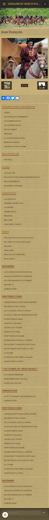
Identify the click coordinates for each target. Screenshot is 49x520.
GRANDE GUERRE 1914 (13, 203)
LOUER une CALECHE (13, 383)
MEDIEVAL (8, 216)
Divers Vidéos (9, 259)
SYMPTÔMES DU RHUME (14, 336)
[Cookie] (5, 515)
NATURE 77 (8, 285)
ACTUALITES (9, 173)
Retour (24, 85)
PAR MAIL (8, 160)
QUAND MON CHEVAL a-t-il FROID (18, 340)
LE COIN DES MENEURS (13, 374)
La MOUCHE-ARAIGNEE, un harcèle (18, 357)
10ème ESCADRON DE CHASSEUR (18, 276)
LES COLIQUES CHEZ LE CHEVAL (17, 311)
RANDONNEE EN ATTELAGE (15, 379)
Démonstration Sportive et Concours (18, 237)
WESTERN (8, 220)
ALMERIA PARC (10, 289)
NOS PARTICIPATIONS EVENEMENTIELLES (22, 177)
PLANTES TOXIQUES (13, 323)
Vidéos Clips (9, 250)
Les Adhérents (10, 199)
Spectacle (8, 246)
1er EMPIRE (8, 207)
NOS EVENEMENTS (12, 181)
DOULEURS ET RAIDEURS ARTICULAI (19, 344)
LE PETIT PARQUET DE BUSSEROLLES (20, 396)
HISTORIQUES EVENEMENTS (16, 117)
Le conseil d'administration (14, 138)
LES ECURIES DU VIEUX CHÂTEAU (18, 272)
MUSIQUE (8, 134)
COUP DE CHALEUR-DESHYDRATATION (20, 315)
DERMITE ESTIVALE (12, 332)
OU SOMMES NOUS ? (12, 121)
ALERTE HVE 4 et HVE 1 (13, 361)
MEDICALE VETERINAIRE (14, 254)
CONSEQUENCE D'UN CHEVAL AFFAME (20, 302)
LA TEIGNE (8, 353)
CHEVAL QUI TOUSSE (13, 327)
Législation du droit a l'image (15, 146)
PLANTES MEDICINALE (13, 319)
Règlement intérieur (12, 142)
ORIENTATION (10, 400)
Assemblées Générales (13, 186)
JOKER (7, 112)
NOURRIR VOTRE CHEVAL (15, 306)
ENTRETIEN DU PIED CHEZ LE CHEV (19, 349)
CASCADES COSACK (12, 224)
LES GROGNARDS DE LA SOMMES (18, 280)
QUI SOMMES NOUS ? (13, 125)
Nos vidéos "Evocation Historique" (17, 242)
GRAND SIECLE (10, 211)
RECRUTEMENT (10, 129)
